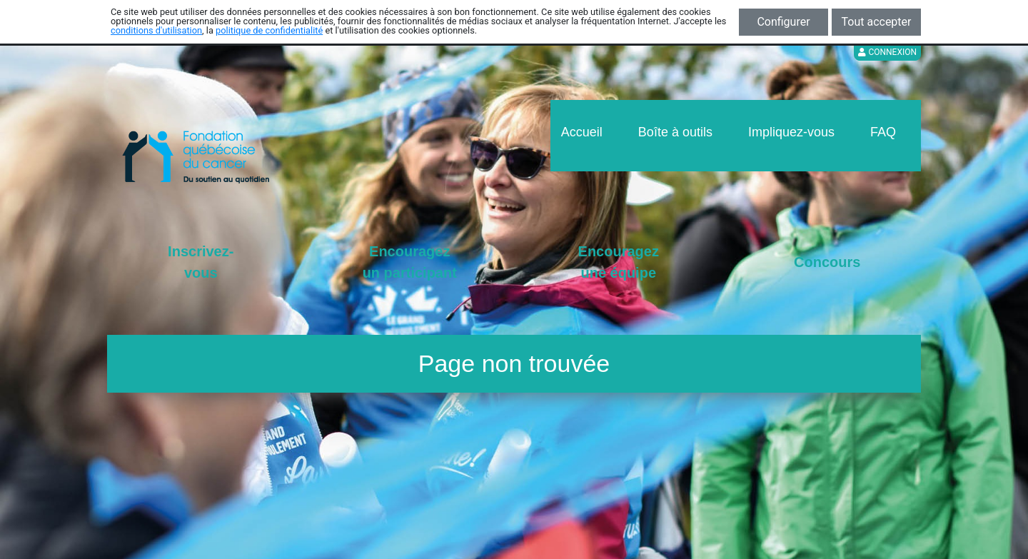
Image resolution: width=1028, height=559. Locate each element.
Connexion (887, 52)
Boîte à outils (675, 132)
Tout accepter (877, 22)
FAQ (883, 132)
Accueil (582, 132)
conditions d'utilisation (156, 30)
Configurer (783, 22)
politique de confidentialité (269, 30)
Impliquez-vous (791, 132)
